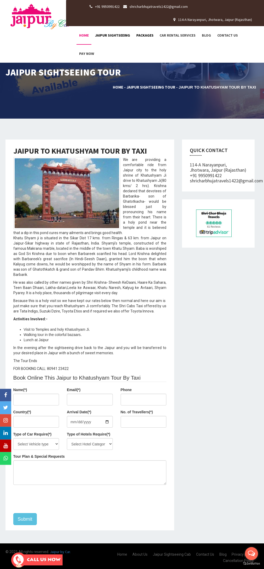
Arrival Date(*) (79, 412)
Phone (126, 390)
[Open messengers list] (251, 553)
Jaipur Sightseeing (112, 35)
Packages (145, 35)
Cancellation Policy (238, 561)
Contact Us (227, 35)
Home (84, 35)
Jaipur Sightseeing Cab (172, 554)
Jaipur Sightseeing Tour (151, 87)
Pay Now (86, 53)
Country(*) (22, 412)
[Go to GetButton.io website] (251, 563)
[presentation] (53, 499)
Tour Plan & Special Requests (39, 456)
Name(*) (20, 390)
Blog (206, 35)
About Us (140, 554)
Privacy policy (243, 554)
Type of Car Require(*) (32, 434)
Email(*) (73, 390)
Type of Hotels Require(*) (88, 434)
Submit (25, 519)
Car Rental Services (178, 35)
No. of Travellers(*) (137, 412)
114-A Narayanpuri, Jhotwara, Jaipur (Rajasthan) (212, 19)
